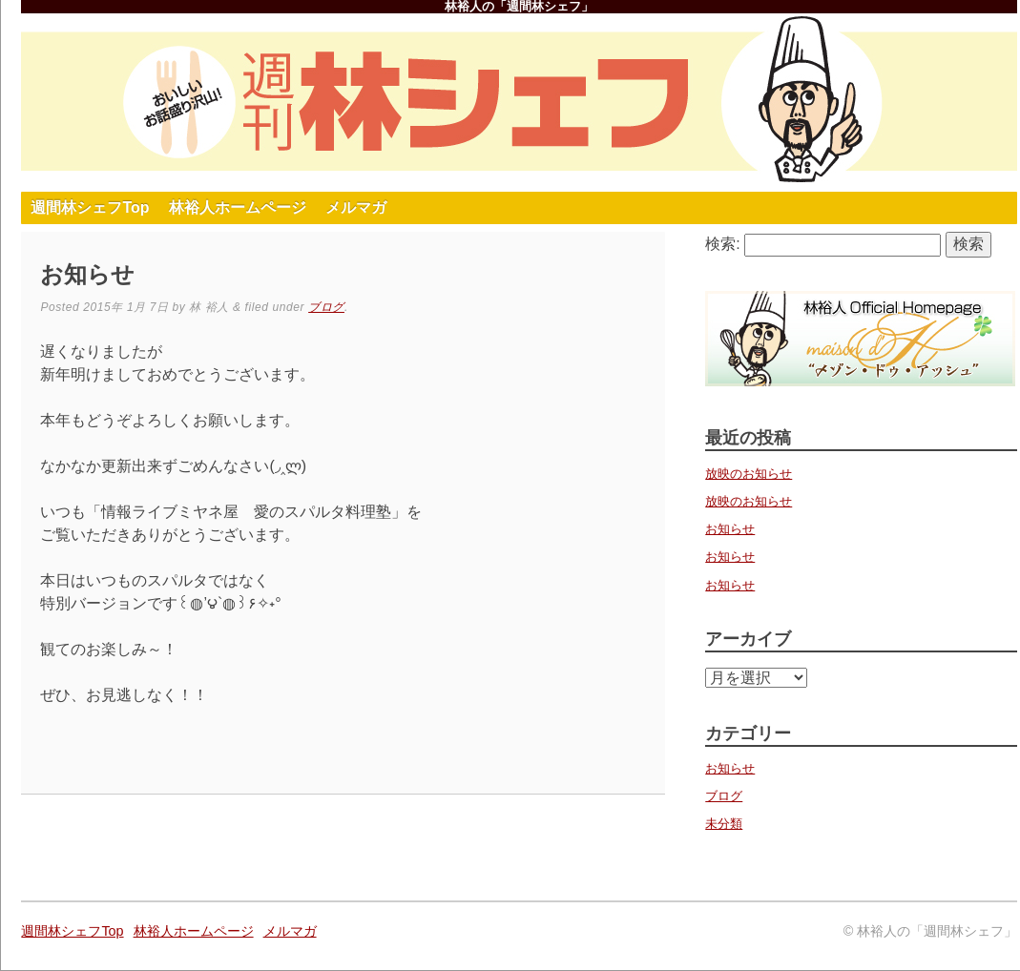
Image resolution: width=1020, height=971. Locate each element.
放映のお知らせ (748, 473)
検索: (722, 244)
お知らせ (730, 529)
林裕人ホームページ (237, 207)
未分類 (723, 823)
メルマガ (355, 207)
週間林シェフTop (90, 207)
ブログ (326, 307)
